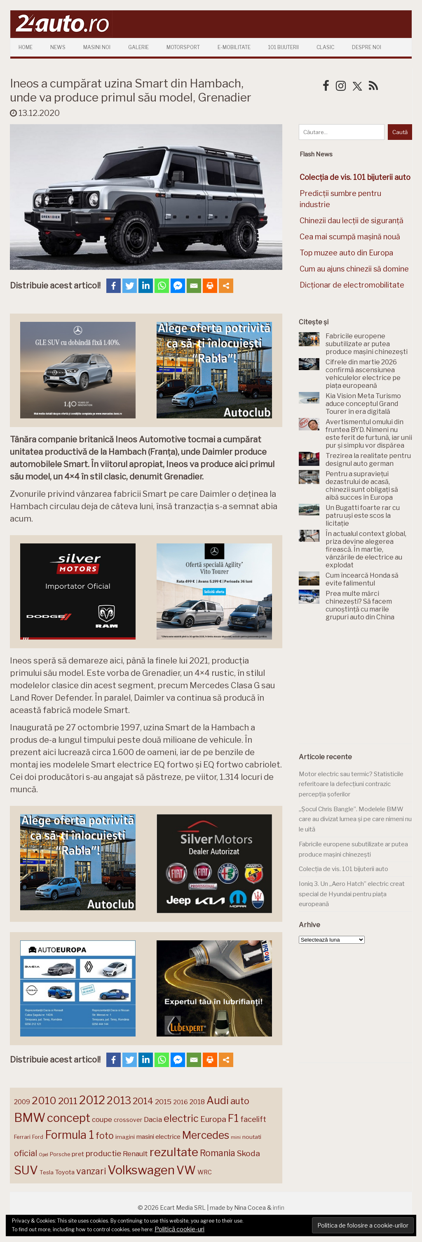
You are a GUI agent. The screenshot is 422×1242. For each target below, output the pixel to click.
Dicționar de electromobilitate (352, 285)
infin (278, 1207)
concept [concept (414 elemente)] (68, 1118)
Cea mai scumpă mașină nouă (350, 236)
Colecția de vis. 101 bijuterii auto (343, 869)
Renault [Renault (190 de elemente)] (135, 1154)
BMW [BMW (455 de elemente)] (29, 1117)
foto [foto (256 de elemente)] (105, 1136)
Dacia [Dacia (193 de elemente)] (153, 1119)
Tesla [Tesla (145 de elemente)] (47, 1172)
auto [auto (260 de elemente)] (239, 1101)
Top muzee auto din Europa (346, 252)
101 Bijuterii (283, 47)
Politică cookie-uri (179, 1229)
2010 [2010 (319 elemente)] (44, 1101)
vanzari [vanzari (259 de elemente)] (91, 1171)
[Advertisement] (360, 687)
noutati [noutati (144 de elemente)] (251, 1136)
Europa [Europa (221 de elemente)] (213, 1119)
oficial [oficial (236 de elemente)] (25, 1153)
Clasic (325, 47)
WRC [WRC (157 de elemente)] (204, 1172)
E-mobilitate (234, 47)
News (58, 47)
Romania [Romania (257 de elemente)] (217, 1153)
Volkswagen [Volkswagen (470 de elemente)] (141, 1170)
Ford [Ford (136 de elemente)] (37, 1137)
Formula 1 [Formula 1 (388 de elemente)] (69, 1135)
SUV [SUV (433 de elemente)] (26, 1170)
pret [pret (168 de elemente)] (78, 1154)
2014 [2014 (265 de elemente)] (143, 1101)
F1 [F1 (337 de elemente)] (233, 1118)
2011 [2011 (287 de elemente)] (67, 1101)
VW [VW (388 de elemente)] (186, 1170)
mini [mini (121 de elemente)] (236, 1137)
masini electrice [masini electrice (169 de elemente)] (158, 1136)
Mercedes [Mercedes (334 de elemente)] (205, 1135)
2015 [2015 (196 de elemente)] (163, 1101)
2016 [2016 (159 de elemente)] (180, 1102)
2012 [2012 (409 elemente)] (92, 1100)
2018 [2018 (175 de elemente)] (197, 1102)
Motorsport (183, 47)
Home (26, 47)
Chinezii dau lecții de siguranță (351, 220)
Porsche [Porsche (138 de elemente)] (60, 1154)
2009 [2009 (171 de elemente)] (22, 1102)
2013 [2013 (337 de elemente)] (119, 1100)
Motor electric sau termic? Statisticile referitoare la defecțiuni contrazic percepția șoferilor (351, 784)
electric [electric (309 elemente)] (181, 1118)
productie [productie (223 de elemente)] (103, 1153)
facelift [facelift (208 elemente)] (253, 1119)
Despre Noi (366, 47)
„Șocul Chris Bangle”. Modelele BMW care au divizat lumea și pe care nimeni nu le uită (355, 819)
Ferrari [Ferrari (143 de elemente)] (22, 1136)
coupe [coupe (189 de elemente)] (102, 1119)
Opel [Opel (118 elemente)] (43, 1154)
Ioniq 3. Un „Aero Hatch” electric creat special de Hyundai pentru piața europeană (352, 894)
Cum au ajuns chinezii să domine (354, 268)
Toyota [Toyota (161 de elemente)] (65, 1172)
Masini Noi (96, 47)
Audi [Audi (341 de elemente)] (217, 1100)
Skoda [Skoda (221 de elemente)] (248, 1153)
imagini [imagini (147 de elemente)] (125, 1136)
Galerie (138, 47)
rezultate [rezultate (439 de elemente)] (174, 1152)
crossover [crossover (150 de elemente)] (128, 1120)
